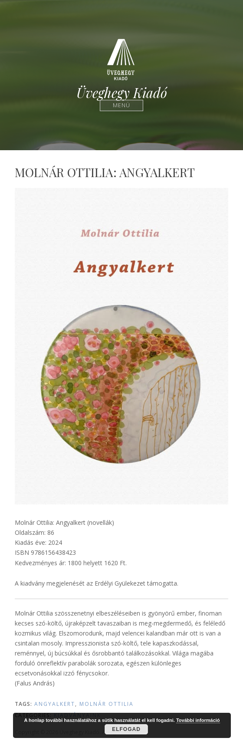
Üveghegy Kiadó (121, 93)
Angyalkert (54, 704)
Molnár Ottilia (106, 704)
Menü (121, 105)
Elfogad (126, 729)
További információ (198, 720)
